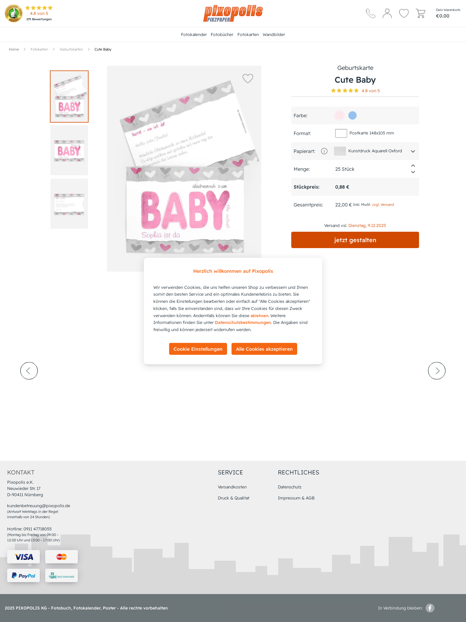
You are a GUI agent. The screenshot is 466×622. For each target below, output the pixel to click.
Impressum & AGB (296, 498)
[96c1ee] (352, 115)
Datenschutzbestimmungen (243, 322)
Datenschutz (290, 487)
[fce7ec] (339, 115)
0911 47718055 (37, 529)
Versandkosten (232, 487)
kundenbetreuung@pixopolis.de (38, 505)
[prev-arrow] (29, 387)
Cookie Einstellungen (198, 349)
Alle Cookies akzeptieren (264, 349)
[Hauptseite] (233, 13)
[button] (248, 78)
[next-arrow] (437, 387)
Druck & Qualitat (233, 498)
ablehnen (259, 315)
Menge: (302, 169)
